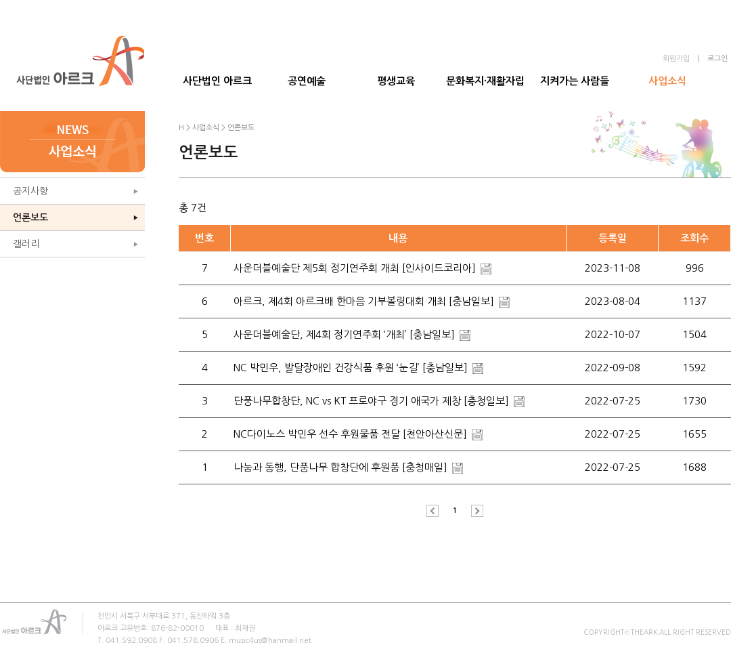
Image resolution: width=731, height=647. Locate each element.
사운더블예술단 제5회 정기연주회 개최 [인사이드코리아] (356, 268)
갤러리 (26, 244)
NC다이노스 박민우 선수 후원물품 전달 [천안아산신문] (352, 434)
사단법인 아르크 (217, 81)
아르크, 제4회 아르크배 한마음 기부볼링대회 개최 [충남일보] (365, 301)
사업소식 (667, 81)
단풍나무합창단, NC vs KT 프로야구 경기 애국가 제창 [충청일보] (373, 401)
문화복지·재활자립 (485, 81)
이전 (435, 511)
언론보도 (30, 217)
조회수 (694, 238)
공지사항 (30, 191)
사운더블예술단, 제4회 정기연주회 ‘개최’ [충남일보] (346, 334)
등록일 (612, 238)
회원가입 (676, 58)
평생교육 (396, 81)
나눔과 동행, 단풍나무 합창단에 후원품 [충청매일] (342, 467)
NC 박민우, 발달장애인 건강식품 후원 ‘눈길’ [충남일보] (352, 367)
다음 (473, 511)
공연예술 (307, 81)
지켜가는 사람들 (574, 81)
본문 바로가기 (0, 0)
